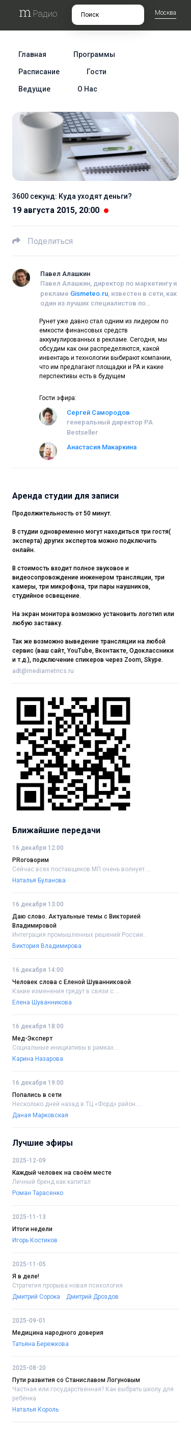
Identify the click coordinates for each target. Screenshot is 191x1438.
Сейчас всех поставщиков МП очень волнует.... (81, 869)
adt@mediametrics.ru (43, 671)
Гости (96, 72)
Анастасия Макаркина (102, 447)
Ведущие (34, 89)
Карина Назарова (37, 1058)
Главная (32, 54)
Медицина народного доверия (57, 1332)
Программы (94, 54)
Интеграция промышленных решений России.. (79, 934)
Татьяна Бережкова (40, 1344)
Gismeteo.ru (89, 293)
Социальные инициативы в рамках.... (66, 1047)
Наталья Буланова (39, 880)
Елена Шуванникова (42, 1002)
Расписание (39, 72)
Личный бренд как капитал (51, 1181)
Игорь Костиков (35, 1240)
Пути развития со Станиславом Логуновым (76, 1380)
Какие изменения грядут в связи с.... (66, 991)
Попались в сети (37, 1094)
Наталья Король (35, 1409)
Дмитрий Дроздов (92, 1296)
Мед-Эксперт (32, 1038)
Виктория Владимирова (46, 946)
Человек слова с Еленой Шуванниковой (71, 982)
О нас (87, 89)
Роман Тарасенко (37, 1193)
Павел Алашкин (65, 274)
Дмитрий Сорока (36, 1296)
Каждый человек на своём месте (62, 1172)
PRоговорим (30, 860)
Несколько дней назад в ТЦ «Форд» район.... (77, 1104)
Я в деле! (25, 1276)
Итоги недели (32, 1229)
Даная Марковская (40, 1115)
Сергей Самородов (98, 412)
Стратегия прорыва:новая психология (67, 1285)
